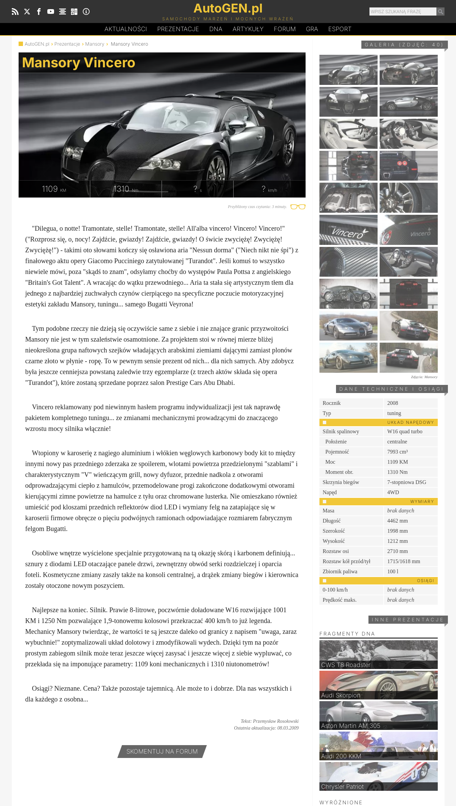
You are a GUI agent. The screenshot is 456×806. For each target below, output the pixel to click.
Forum (285, 28)
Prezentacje (178, 28)
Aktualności (125, 28)
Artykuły (248, 28)
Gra (312, 28)
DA (215, 29)
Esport (340, 28)
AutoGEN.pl (37, 44)
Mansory (94, 44)
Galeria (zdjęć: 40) (405, 44)
